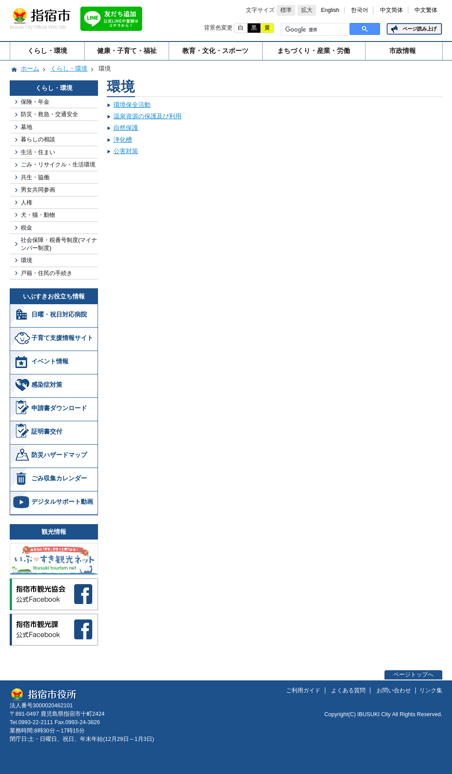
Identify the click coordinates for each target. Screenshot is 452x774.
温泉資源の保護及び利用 (147, 116)
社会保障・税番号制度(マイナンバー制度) (59, 244)
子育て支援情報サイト (62, 337)
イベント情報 (49, 361)
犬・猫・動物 (38, 214)
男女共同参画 (38, 189)
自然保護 (125, 127)
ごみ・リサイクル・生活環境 (58, 164)
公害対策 (125, 151)
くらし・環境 (47, 50)
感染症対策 (46, 384)
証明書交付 (46, 431)
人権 (26, 202)
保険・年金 (35, 101)
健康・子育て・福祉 (127, 50)
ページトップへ (413, 675)
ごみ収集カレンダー (59, 478)
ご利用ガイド (303, 690)
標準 (286, 10)
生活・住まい (38, 152)
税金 (26, 227)
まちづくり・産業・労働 (313, 50)
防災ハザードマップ (59, 454)
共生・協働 (35, 177)
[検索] (314, 30)
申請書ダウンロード (59, 408)
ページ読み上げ (420, 28)
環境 (26, 260)
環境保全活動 (132, 104)
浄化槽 (122, 139)
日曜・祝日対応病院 (59, 314)
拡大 (307, 10)
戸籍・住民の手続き (46, 273)
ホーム (30, 68)
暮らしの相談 (38, 139)
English (330, 10)
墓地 (26, 127)
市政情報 (402, 50)
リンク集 (430, 690)
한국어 (359, 10)
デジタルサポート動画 (62, 501)
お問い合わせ (394, 690)
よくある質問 (348, 690)
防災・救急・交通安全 (49, 114)
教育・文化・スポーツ (215, 50)
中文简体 (391, 10)
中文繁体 (425, 10)
